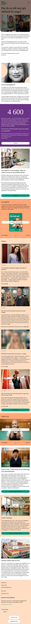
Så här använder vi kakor (6, 604)
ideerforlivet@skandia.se (6, 587)
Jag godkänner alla (14, 621)
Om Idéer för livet (5, 593)
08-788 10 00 (4, 585)
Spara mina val (14, 617)
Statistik (4, 611)
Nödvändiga (5, 609)
